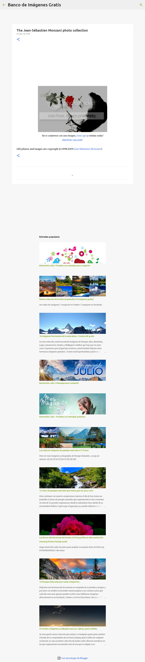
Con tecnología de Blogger (72, 658)
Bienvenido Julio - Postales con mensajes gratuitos (62, 417)
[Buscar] (64, 5)
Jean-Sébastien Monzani (87, 149)
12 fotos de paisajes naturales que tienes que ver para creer (66, 491)
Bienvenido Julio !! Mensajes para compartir (59, 383)
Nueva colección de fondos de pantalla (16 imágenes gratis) (66, 299)
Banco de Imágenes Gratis (34, 4)
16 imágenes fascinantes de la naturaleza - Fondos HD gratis (66, 336)
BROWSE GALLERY (72, 140)
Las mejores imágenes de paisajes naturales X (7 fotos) (64, 450)
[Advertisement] (72, 65)
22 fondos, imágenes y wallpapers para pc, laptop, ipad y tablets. (68, 629)
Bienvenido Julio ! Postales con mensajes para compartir (64, 265)
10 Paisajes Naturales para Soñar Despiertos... (59, 582)
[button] (18, 39)
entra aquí (81, 135)
